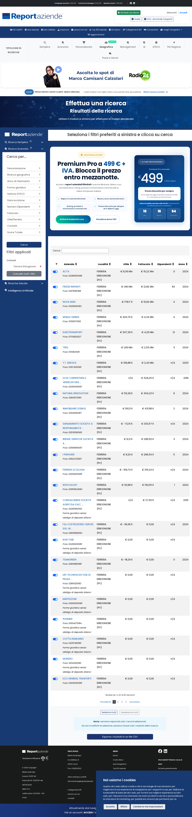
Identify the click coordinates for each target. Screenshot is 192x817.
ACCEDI (88, 812)
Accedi (183, 12)
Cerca (24, 244)
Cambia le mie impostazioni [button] (148, 806)
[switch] (55, 272)
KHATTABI (68, 539)
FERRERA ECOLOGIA (74, 469)
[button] (24, 143)
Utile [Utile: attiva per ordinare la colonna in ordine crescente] (126, 264)
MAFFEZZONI (69, 599)
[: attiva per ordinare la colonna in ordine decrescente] (56, 264)
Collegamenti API (132, 29)
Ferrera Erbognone (25, 266)
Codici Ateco (118, 760)
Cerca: (81, 250)
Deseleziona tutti (129, 712)
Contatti (71, 798)
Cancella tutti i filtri (24, 273)
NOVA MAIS (69, 301)
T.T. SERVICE (69, 362)
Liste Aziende (32, 29)
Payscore (63, 29)
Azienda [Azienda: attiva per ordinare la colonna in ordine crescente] (69, 264)
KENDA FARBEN (71, 317)
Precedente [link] (105, 702)
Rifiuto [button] (124, 806)
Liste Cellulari (48, 29)
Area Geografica (119, 764)
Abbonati (172, 12)
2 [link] (117, 702)
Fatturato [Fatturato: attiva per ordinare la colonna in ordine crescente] (144, 264)
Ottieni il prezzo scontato (155, 92)
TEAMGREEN (69, 559)
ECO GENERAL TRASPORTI (77, 678)
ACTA (66, 271)
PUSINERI (67, 619)
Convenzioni (151, 29)
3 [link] (121, 702)
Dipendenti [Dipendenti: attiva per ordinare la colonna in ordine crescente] (164, 264)
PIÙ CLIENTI (16, 29)
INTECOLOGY (70, 485)
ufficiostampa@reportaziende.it (80, 781)
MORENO (68, 658)
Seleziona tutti (109, 712)
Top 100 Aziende (98, 29)
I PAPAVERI (68, 454)
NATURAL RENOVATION (75, 393)
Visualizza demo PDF (106, 219)
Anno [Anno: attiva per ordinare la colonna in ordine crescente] (181, 264)
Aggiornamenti (96, 34)
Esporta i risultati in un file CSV (120, 736)
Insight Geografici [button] (170, 29)
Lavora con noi (79, 29)
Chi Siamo (114, 29)
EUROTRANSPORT (72, 332)
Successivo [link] (135, 702)
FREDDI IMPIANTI (71, 286)
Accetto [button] (110, 806)
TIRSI (65, 347)
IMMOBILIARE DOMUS (74, 408)
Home (115, 755)
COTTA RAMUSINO (73, 638)
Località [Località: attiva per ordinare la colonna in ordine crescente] (103, 264)
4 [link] (126, 702)
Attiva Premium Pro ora (73, 219)
